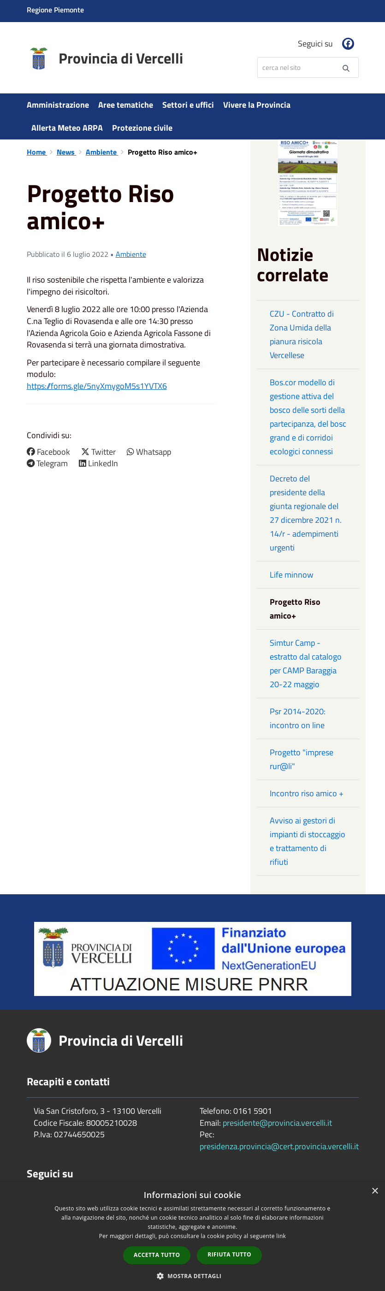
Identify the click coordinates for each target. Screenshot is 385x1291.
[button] (193, 1275)
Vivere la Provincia (256, 104)
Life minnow (292, 574)
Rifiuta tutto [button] (229, 1254)
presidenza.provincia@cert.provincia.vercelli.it (279, 1146)
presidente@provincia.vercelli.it (277, 1123)
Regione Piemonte (55, 9)
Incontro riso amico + (307, 793)
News (67, 151)
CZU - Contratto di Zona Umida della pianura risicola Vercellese (302, 334)
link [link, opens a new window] (281, 1236)
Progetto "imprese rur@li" (301, 759)
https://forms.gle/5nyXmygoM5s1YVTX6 (97, 386)
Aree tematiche (125, 104)
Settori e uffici (188, 104)
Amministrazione (58, 104)
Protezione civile (142, 128)
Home (37, 151)
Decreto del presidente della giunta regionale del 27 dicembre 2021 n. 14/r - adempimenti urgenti (306, 513)
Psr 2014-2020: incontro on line (298, 718)
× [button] (374, 1191)
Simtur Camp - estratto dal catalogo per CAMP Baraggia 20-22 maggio (306, 663)
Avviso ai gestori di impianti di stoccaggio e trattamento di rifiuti (307, 841)
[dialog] (192, 1236)
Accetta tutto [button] (157, 1255)
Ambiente (102, 151)
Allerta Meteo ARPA (67, 128)
